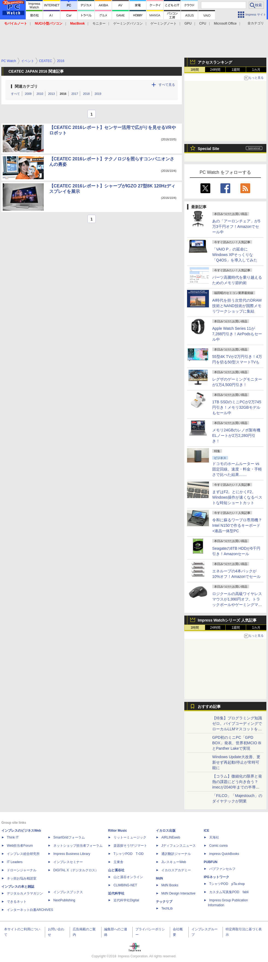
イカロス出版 (166, 830)
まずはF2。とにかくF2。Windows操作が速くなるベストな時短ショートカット (237, 497)
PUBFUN (210, 862)
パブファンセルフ (222, 869)
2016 (63, 93)
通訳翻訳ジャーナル (176, 854)
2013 (51, 93)
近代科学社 (116, 893)
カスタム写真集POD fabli (229, 892)
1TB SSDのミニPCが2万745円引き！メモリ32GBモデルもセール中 (236, 407)
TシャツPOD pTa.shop (227, 884)
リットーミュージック (129, 837)
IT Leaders (14, 862)
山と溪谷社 (116, 870)
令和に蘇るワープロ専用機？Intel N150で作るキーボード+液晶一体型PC (237, 525)
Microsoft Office (225, 23)
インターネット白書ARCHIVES (30, 910)
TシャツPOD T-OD (128, 854)
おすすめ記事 (209, 706)
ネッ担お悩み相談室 (21, 878)
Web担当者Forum (20, 846)
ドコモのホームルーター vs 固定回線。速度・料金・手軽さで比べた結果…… (237, 469)
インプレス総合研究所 (23, 854)
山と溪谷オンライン (128, 877)
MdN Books (169, 885)
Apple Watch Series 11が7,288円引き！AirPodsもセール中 (237, 334)
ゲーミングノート (163, 23)
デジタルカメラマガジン (25, 893)
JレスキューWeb (173, 862)
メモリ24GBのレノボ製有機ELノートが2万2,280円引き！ (236, 435)
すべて (15, 93)
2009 (28, 93)
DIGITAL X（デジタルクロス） (75, 870)
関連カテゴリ (26, 86)
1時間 (195, 70)
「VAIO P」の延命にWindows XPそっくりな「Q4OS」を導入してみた (234, 254)
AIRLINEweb (170, 837)
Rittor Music (117, 830)
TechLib (167, 908)
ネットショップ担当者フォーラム (78, 846)
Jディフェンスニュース (178, 846)
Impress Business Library (71, 854)
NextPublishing (64, 900)
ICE (206, 830)
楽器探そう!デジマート (130, 846)
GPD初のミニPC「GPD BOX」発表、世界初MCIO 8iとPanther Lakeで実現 (236, 743)
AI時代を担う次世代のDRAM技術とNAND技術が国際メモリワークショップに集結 (236, 305)
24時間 (215, 70)
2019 (98, 93)
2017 (74, 93)
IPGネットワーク (216, 877)
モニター (99, 23)
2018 (86, 93)
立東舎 (118, 862)
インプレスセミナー (68, 862)
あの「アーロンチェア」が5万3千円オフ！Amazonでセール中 (236, 226)
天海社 (214, 837)
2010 (39, 93)
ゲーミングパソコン (128, 23)
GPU (187, 23)
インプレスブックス (68, 892)
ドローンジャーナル (21, 870)
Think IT (13, 837)
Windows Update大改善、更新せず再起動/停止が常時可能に (236, 762)
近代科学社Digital (126, 900)
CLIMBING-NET (125, 885)
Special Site (208, 148)
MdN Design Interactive (178, 893)
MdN (159, 878)
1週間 (236, 70)
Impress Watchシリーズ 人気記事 (227, 620)
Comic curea (218, 846)
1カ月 (256, 70)
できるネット (17, 902)
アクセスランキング (215, 62)
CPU (202, 23)
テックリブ (164, 902)
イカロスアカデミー (176, 870)
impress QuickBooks (224, 854)
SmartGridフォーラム (69, 837)
